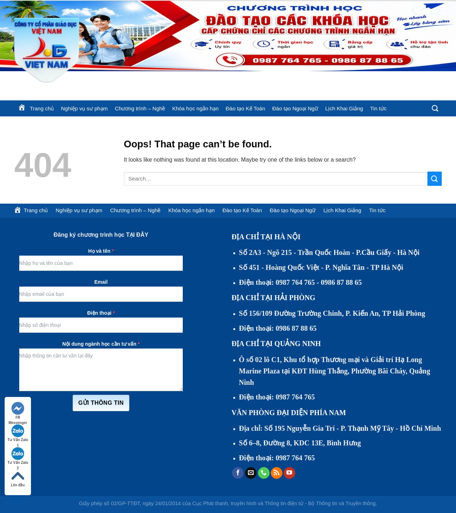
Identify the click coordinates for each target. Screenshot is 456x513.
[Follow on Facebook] (238, 473)
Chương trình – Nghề (140, 108)
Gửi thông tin (101, 403)
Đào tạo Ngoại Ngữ (295, 108)
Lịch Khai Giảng (344, 108)
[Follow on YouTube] (289, 473)
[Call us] (264, 473)
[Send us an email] (251, 473)
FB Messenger (18, 411)
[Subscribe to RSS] (277, 473)
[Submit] (435, 178)
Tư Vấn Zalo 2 (17, 456)
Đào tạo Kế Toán (245, 108)
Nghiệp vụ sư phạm (84, 108)
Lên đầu (18, 478)
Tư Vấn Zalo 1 (17, 433)
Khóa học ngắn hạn (195, 108)
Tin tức (378, 108)
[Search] (435, 108)
